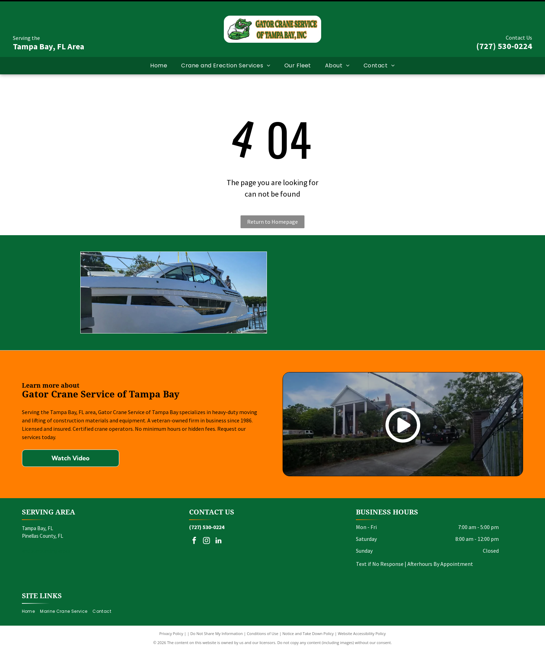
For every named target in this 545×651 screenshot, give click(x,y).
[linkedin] (218, 541)
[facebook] (194, 541)
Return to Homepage (272, 221)
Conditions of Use (262, 633)
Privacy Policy (171, 633)
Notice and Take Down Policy (308, 633)
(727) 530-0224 (504, 46)
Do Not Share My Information (216, 633)
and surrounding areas (46, 550)
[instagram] (206, 541)
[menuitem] (158, 66)
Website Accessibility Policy (362, 633)
